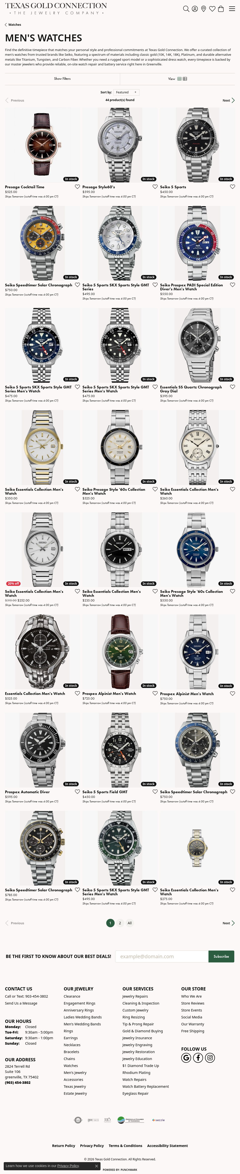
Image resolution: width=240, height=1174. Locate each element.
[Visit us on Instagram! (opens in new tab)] (210, 1058)
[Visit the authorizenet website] (78, 1120)
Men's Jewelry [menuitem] (75, 1072)
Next (226, 100)
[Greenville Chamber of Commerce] (130, 1120)
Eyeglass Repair (136, 1093)
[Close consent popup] (96, 1166)
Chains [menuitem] (69, 1058)
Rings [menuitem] (68, 1031)
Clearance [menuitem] (72, 996)
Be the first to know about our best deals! (58, 956)
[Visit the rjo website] (107, 1120)
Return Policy (63, 1145)
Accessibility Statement (167, 1145)
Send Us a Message (21, 1003)
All (130, 923)
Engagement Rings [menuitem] (80, 1003)
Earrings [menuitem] (71, 1038)
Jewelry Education (137, 1058)
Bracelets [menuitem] (71, 1051)
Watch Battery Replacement (146, 1086)
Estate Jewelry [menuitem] (75, 1093)
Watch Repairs (134, 1079)
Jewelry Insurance (137, 1038)
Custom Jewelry (135, 1010)
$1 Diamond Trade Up (141, 1065)
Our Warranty (192, 1024)
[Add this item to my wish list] (76, 187)
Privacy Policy (92, 1145)
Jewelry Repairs (135, 996)
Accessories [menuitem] (73, 1079)
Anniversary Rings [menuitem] (79, 1010)
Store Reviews (192, 1003)
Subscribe (221, 956)
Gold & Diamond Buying (143, 1031)
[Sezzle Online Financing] (158, 1120)
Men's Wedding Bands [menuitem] (82, 1024)
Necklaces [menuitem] (72, 1044)
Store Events (191, 1010)
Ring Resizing (134, 1017)
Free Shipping (192, 1031)
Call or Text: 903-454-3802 (26, 996)
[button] (186, 9)
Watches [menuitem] (71, 1065)
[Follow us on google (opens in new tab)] (186, 1058)
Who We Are (191, 996)
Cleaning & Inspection (141, 1003)
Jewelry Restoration (139, 1051)
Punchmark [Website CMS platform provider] (129, 1170)
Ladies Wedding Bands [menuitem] (83, 1017)
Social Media (191, 1017)
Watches (14, 25)
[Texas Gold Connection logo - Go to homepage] (56, 8)
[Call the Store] (18, 1082)
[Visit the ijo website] (93, 1120)
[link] (204, 9)
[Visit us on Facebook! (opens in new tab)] (198, 1058)
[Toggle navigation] (232, 8)
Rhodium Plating (136, 1072)
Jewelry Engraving (137, 1044)
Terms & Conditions (125, 1145)
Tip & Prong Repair (138, 1024)
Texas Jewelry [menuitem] (75, 1086)
